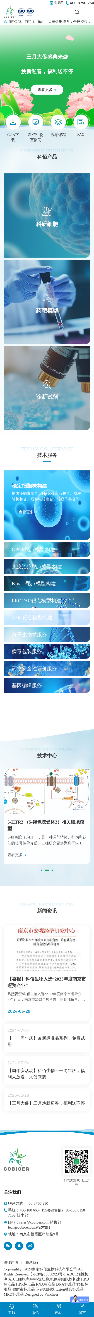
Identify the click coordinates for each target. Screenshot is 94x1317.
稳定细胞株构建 (67, 1279)
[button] (41, 873)
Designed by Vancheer (41, 1294)
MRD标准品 (14, 1294)
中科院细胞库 (41, 1279)
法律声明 (11, 1262)
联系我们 (32, 1262)
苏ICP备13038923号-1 (48, 1274)
